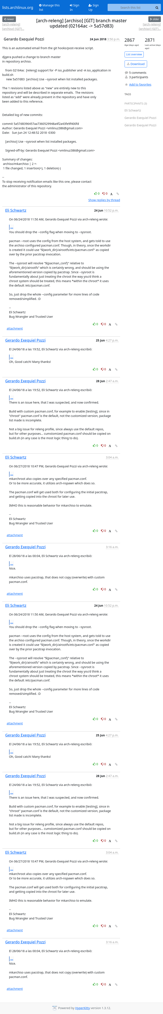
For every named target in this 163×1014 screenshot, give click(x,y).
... (11, 227)
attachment (15, 328)
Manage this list (49, 7)
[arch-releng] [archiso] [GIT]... (13, 26)
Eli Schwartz (16, 210)
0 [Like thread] (97, 193)
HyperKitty (82, 1008)
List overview (134, 54)
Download (136, 64)
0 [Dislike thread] (105, 193)
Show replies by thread (104, 200)
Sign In (74, 7)
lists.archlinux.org (17, 7)
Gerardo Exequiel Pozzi (25, 340)
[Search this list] (130, 7)
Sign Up (94, 7)
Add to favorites (138, 84)
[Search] (157, 7)
